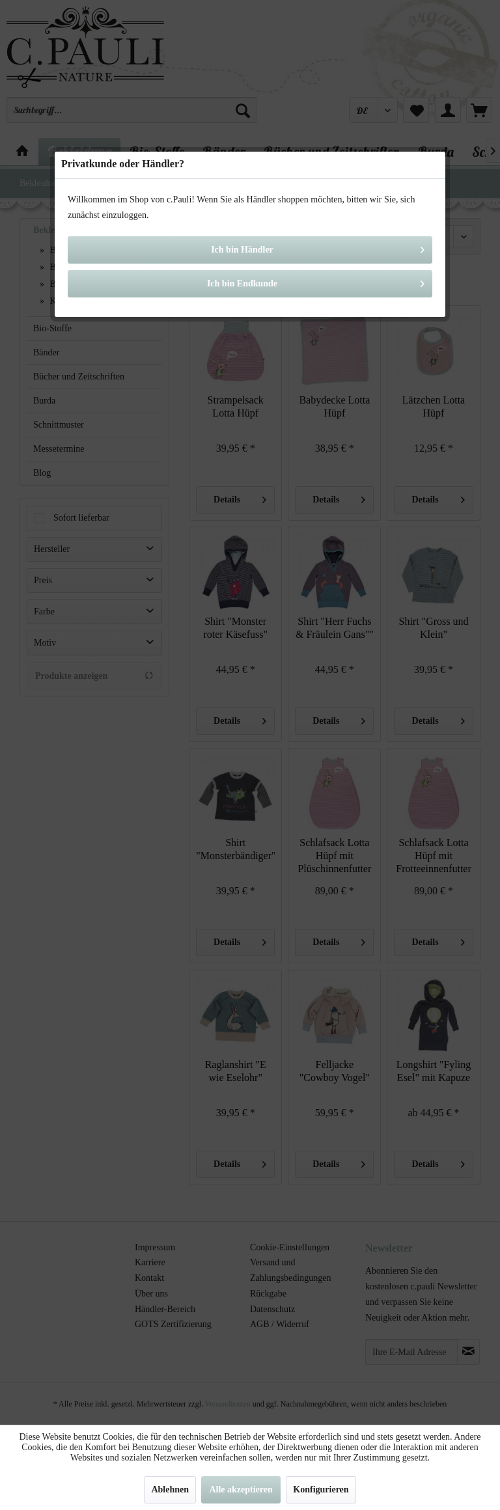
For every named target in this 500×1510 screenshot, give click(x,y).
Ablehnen (170, 1489)
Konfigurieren (320, 1489)
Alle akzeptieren (240, 1489)
